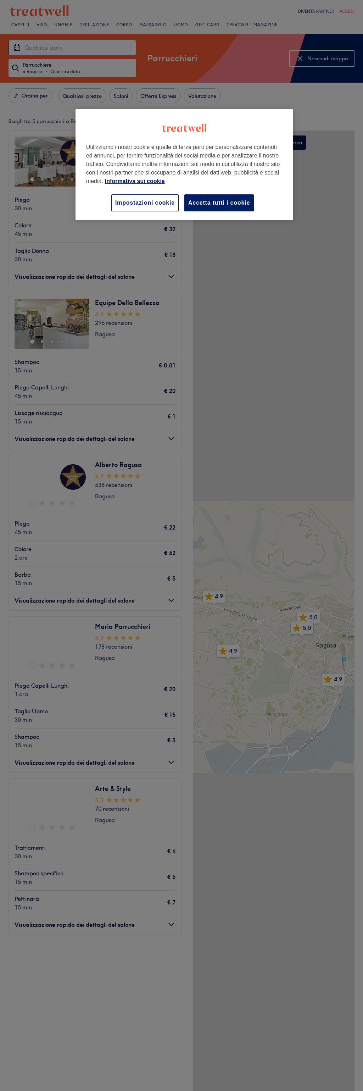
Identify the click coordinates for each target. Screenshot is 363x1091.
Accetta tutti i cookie (219, 203)
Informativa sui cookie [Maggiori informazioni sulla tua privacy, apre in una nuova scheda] (135, 181)
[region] (184, 164)
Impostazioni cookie (145, 203)
